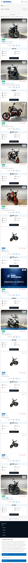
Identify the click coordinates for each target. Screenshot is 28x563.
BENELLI (4, 41)
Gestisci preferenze (6, 557)
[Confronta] (22, 2)
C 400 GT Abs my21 (6, 334)
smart (4, 527)
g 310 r (6, 125)
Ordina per (12, 14)
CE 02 (6, 250)
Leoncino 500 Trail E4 (7, 43)
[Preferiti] (24, 2)
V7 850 (11, 498)
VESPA (3, 83)
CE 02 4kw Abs (5, 251)
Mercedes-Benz (4, 524)
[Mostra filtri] (24, 9)
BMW (3, 125)
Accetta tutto (5, 554)
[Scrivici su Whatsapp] (19, 45)
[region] (14, 550)
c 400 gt (7, 333)
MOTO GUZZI (5, 498)
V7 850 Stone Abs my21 (7, 499)
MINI (4, 532)
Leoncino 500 (9, 41)
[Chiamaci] (16, 45)
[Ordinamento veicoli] (18, 16)
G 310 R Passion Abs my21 (8, 210)
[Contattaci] (14, 45)
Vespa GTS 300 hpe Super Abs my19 (11, 85)
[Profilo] (26, 2)
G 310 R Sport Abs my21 (7, 126)
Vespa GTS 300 (9, 83)
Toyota (4, 535)
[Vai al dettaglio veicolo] (14, 58)
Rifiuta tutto (5, 560)
